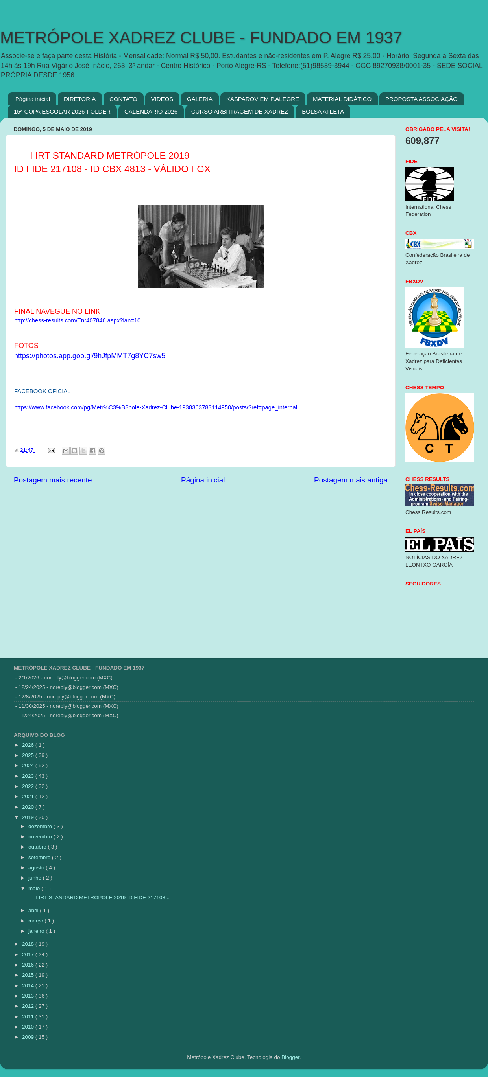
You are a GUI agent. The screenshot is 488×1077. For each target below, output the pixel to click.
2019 (28, 817)
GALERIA (200, 99)
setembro (40, 857)
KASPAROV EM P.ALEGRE (262, 99)
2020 (28, 807)
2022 (28, 786)
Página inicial (32, 99)
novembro (41, 837)
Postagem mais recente (53, 480)
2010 (28, 1027)
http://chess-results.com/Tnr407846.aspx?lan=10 (77, 320)
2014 (28, 986)
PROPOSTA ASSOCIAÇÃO (421, 99)
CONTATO (123, 99)
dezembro (41, 826)
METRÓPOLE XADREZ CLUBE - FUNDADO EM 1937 (201, 37)
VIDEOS (162, 99)
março (36, 921)
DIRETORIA (80, 99)
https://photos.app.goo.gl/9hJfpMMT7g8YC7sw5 (89, 356)
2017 (28, 954)
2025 (28, 755)
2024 (28, 765)
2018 (28, 944)
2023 (28, 776)
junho (35, 878)
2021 (28, 796)
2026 (28, 745)
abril (34, 910)
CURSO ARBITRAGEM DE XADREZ (239, 111)
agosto (37, 868)
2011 (28, 1017)
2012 (28, 1006)
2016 (28, 965)
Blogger (290, 1057)
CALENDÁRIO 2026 (150, 111)
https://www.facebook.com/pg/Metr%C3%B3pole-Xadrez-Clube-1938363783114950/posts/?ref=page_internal (155, 407)
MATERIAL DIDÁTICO (342, 99)
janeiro (37, 931)
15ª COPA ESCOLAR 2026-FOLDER (62, 111)
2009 (28, 1037)
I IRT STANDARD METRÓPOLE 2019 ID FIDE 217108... (98, 897)
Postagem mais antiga (351, 480)
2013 (28, 996)
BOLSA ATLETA (323, 111)
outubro (38, 847)
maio (34, 888)
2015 (28, 975)
